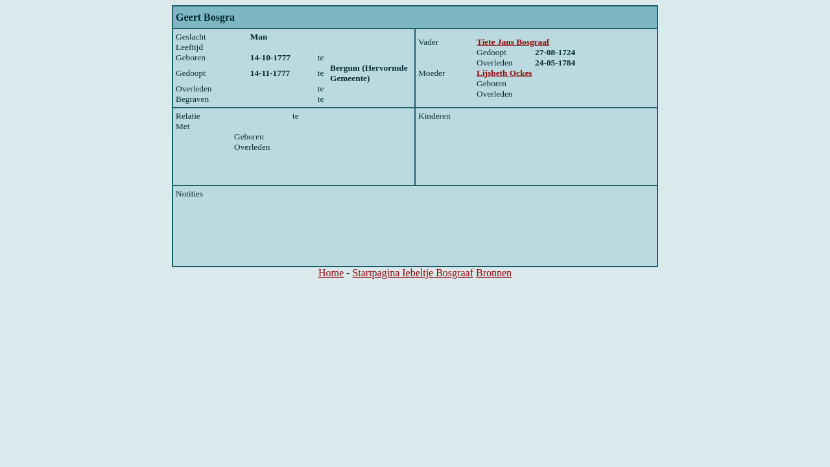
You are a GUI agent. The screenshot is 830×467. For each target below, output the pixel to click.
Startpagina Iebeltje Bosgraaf (412, 272)
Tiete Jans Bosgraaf (513, 42)
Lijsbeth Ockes (504, 73)
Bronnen (494, 272)
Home (331, 272)
